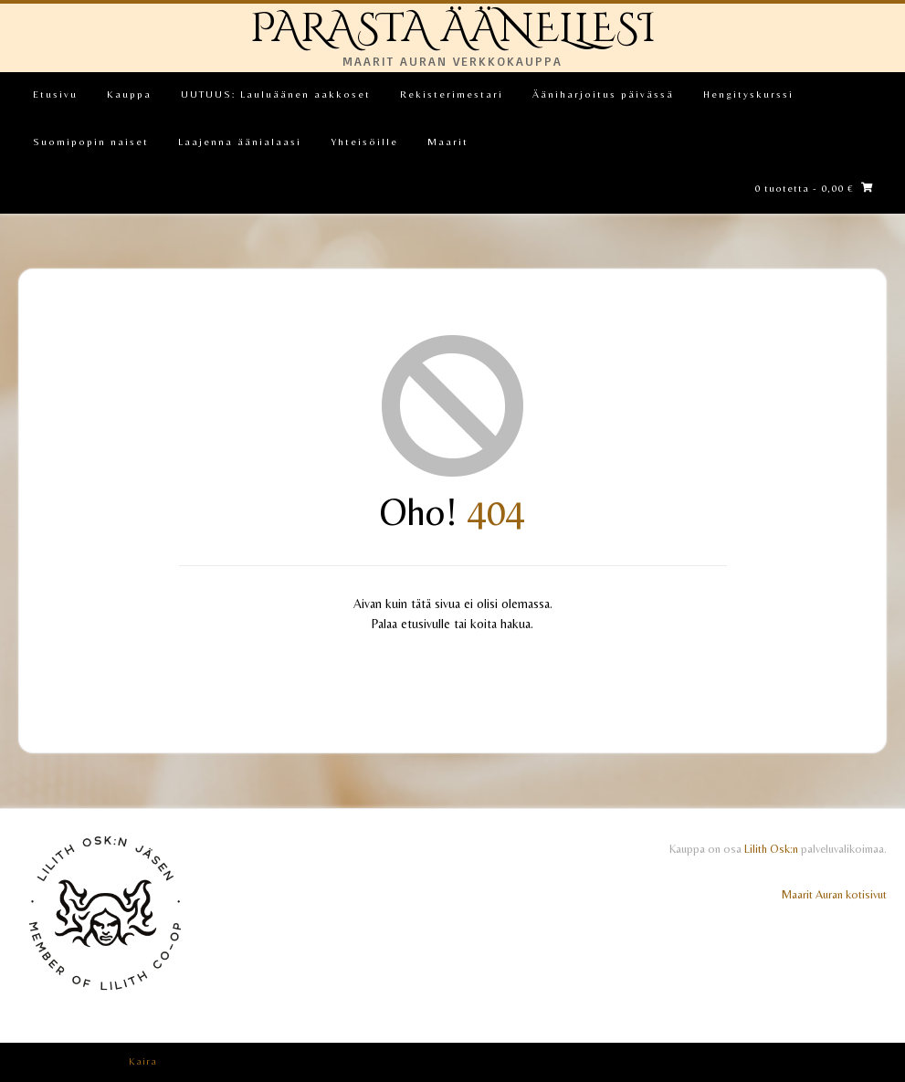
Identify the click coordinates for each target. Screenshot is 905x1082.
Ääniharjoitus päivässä (603, 94)
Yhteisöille (364, 141)
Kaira (143, 1061)
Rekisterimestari (451, 94)
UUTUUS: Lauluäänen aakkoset (276, 94)
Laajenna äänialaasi (239, 141)
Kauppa (129, 94)
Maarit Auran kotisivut (834, 894)
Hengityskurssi (748, 94)
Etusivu (55, 94)
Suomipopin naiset (91, 141)
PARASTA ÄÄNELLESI (453, 28)
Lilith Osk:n (771, 849)
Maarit (447, 141)
